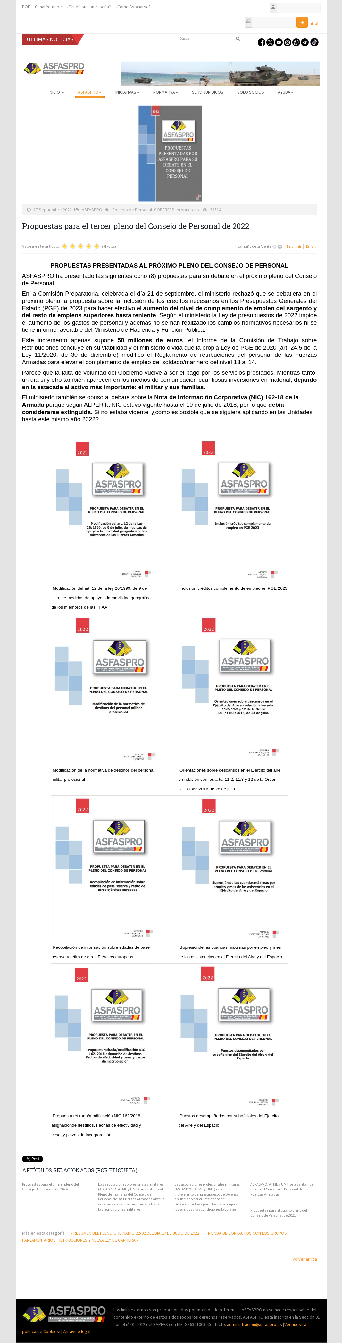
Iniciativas (127, 92)
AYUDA (286, 92)
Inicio (56, 92)
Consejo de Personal (132, 210)
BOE (26, 7)
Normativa (165, 92)
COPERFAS (164, 210)
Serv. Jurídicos (207, 92)
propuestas (188, 210)
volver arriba (305, 1259)
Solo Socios (250, 92)
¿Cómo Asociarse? (133, 7)
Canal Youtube (48, 7)
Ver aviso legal (76, 1331)
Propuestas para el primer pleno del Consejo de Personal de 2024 (50, 1187)
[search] (209, 38)
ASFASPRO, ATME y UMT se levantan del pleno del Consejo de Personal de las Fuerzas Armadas (282, 1189)
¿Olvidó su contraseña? (89, 7)
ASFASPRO (90, 92)
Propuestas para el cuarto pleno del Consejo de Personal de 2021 (278, 1213)
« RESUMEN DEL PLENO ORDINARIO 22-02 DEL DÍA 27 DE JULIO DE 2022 (135, 1233)
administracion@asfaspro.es (255, 1324)
